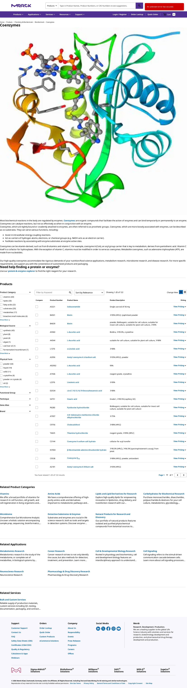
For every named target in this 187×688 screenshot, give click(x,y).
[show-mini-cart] (169, 14)
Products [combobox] (51, 6)
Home (2, 22)
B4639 (52, 323)
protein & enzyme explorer (21, 271)
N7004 (52, 450)
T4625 (52, 433)
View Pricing (180, 306)
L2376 (52, 382)
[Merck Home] (21, 5)
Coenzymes (50, 22)
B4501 (52, 315)
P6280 (52, 407)
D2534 (52, 390)
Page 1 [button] (163, 475)
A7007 (52, 416)
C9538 (52, 458)
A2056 (52, 357)
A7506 (52, 374)
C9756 (52, 424)
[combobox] (94, 6)
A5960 (52, 332)
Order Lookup (137, 14)
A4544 (52, 340)
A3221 (52, 306)
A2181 (52, 467)
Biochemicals (39, 22)
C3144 (52, 441)
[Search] (139, 6)
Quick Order (153, 14)
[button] (120, 14)
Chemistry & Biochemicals (24, 22)
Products (9, 22)
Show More (5, 320)
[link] (24, 628)
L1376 (52, 349)
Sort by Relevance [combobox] (84, 292)
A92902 (53, 365)
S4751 (52, 399)
